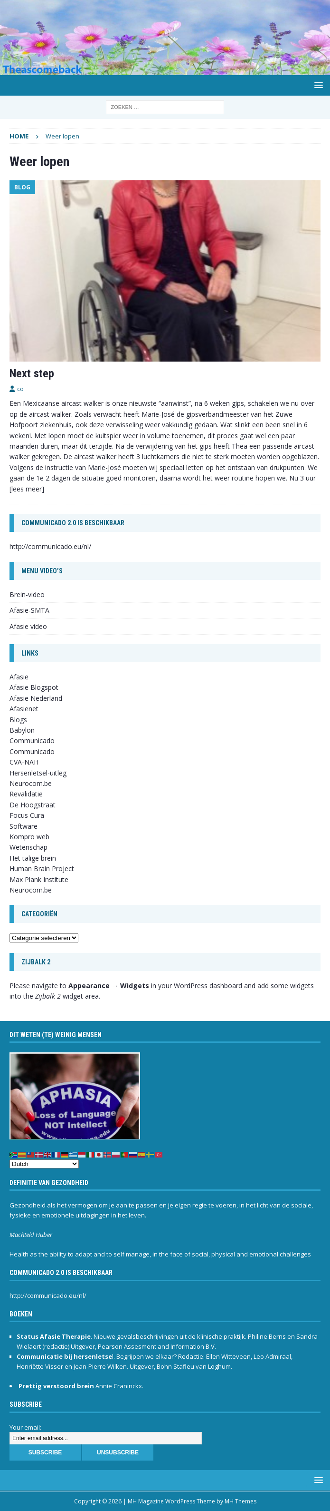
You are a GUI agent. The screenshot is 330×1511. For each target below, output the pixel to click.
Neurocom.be (30, 783)
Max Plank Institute (38, 879)
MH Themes (240, 1501)
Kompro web (29, 836)
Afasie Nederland (35, 698)
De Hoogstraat (32, 804)
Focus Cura (26, 815)
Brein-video (27, 594)
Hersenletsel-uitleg (37, 772)
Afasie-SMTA (29, 610)
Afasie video (28, 626)
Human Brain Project (41, 868)
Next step (31, 373)
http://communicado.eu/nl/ (50, 546)
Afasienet (23, 708)
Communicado (32, 751)
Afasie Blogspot (33, 687)
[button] (317, 85)
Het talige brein (32, 858)
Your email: (25, 1427)
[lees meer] (26, 488)
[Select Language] (44, 1163)
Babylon (22, 730)
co (20, 388)
